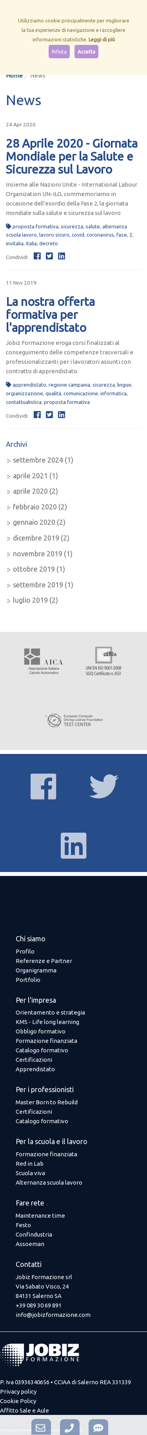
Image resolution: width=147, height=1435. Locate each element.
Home (14, 75)
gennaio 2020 (34, 522)
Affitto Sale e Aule (24, 1410)
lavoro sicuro (54, 234)
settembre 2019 (38, 585)
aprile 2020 (30, 491)
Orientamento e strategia (50, 1012)
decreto (48, 243)
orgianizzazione (24, 393)
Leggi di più (102, 39)
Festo (23, 1225)
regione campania (69, 384)
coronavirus (100, 234)
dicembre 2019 (36, 538)
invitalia (15, 243)
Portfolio (28, 979)
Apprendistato (35, 1069)
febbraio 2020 (35, 507)
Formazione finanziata (46, 1040)
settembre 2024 (38, 460)
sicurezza (72, 226)
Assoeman (30, 1244)
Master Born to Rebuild (47, 1102)
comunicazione (81, 393)
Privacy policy (18, 1391)
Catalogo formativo (42, 1050)
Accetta (86, 51)
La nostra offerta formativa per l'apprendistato (50, 314)
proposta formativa (35, 226)
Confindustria (34, 1234)
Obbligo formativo (40, 1031)
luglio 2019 (30, 600)
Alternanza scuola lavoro (49, 1182)
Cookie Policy (18, 1401)
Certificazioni (34, 1059)
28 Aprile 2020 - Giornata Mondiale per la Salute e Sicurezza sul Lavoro (72, 156)
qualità (53, 393)
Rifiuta (59, 51)
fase (121, 234)
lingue (124, 384)
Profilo (25, 951)
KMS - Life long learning (47, 1021)
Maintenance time (40, 1215)
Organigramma (36, 970)
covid (78, 234)
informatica (113, 393)
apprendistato (29, 384)
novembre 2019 (37, 553)
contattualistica (24, 402)
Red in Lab (30, 1163)
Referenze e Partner (44, 960)
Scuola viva (30, 1173)
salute (92, 226)
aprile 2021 (30, 476)
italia (31, 243)
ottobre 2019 (34, 569)
